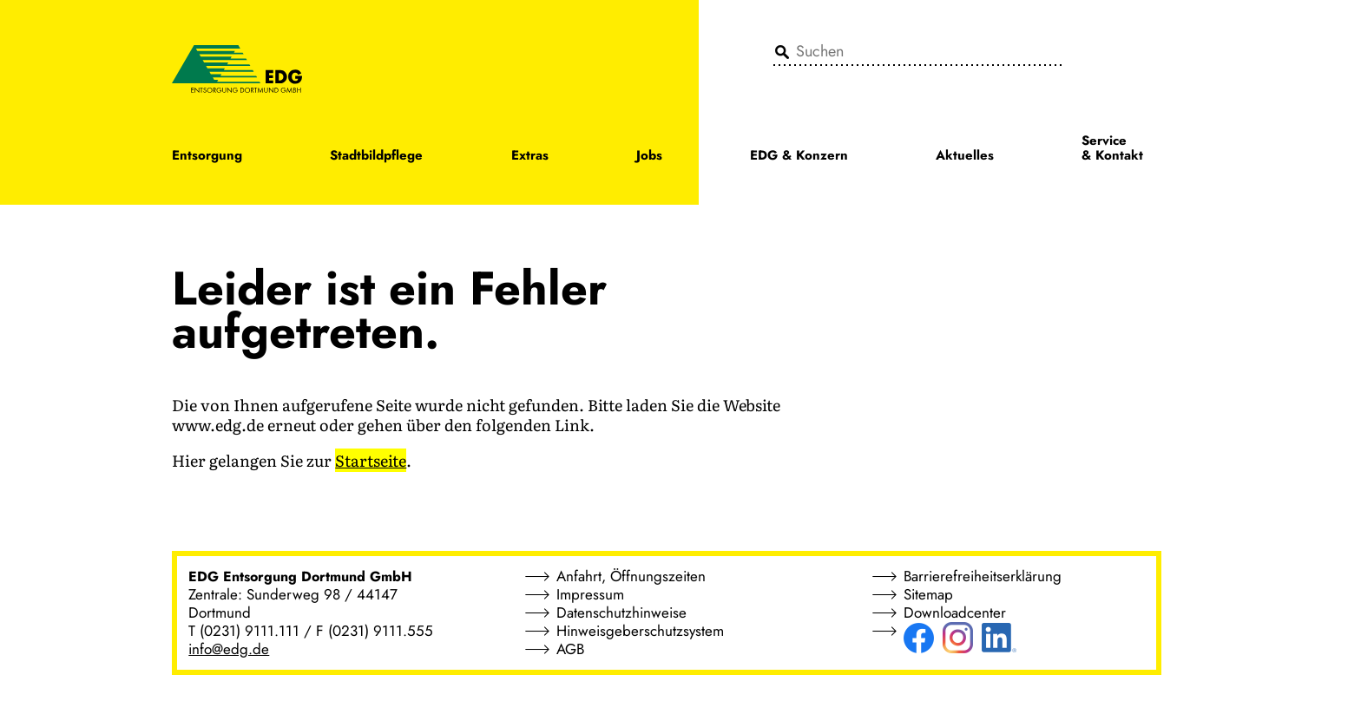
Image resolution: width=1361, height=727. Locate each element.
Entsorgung (207, 156)
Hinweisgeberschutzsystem (640, 630)
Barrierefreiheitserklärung (983, 576)
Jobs (649, 156)
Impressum (590, 594)
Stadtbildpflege (376, 156)
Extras (530, 156)
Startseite (370, 460)
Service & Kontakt (1112, 149)
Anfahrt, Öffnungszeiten (631, 576)
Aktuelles (965, 156)
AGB (570, 649)
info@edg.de (228, 649)
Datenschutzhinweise (621, 612)
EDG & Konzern (799, 156)
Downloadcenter (955, 612)
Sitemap (928, 594)
